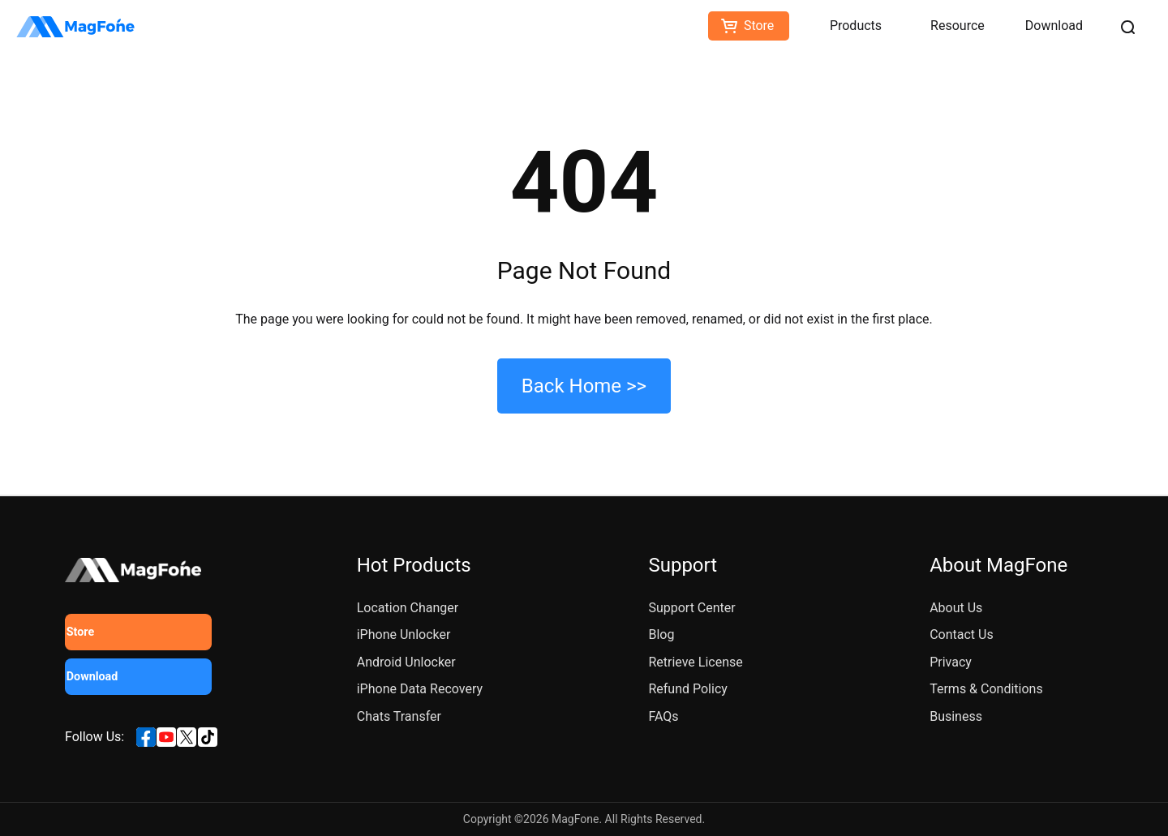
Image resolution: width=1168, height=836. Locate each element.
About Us (956, 607)
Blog (661, 634)
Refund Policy (687, 689)
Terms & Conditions (986, 689)
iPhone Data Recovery (420, 689)
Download (1054, 25)
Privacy (951, 662)
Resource (957, 25)
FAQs (663, 716)
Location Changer (408, 607)
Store (759, 25)
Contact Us (962, 634)
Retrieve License (695, 662)
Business (956, 716)
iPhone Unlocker (404, 634)
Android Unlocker (406, 662)
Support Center (691, 607)
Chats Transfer (399, 716)
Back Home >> (584, 386)
